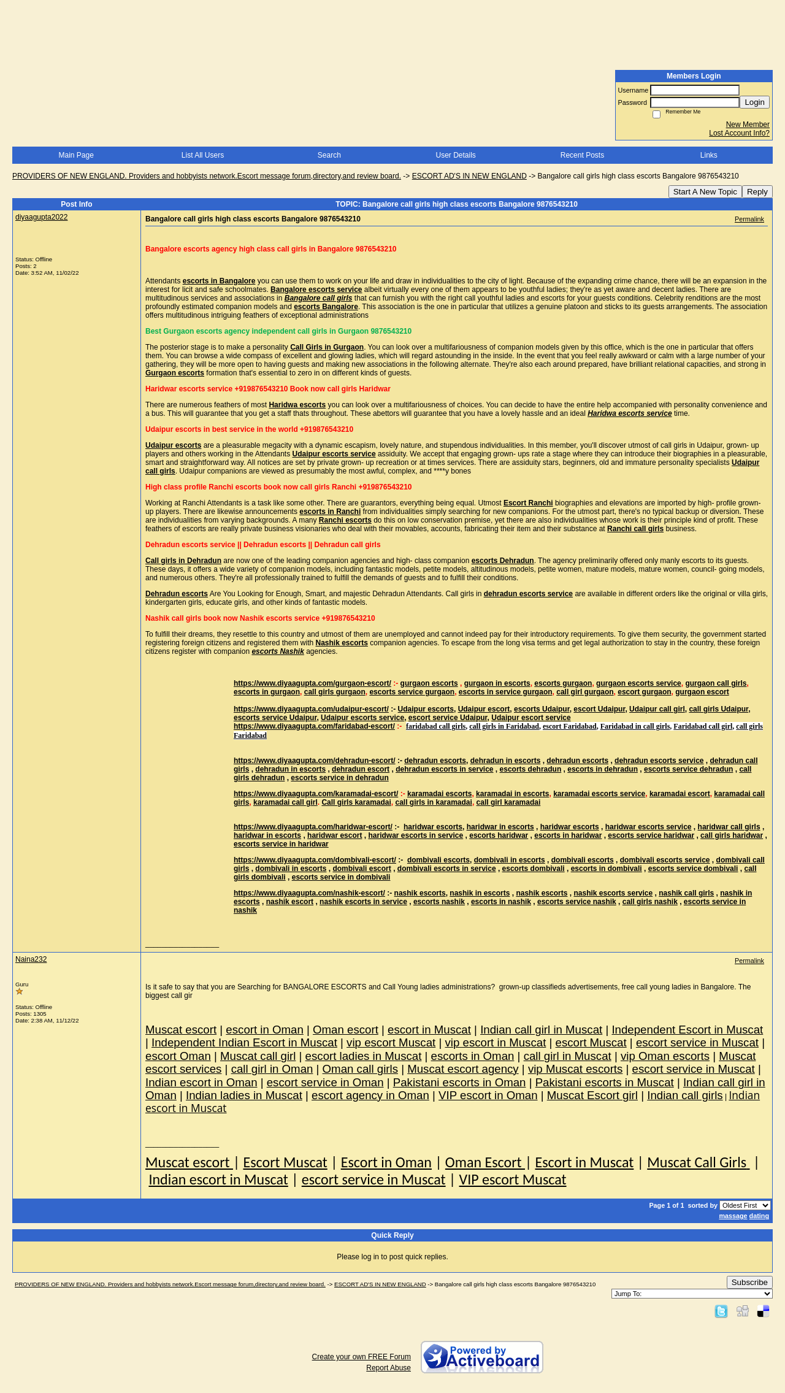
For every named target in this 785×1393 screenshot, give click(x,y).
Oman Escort (485, 1162)
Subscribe (750, 1282)
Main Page (75, 155)
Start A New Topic (705, 191)
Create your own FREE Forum (361, 1357)
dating (759, 1215)
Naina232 (31, 959)
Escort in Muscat (584, 1162)
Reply (757, 191)
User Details (455, 155)
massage (733, 1215)
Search (329, 155)
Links (709, 155)
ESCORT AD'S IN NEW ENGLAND (469, 176)
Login (755, 102)
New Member (748, 124)
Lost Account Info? (739, 133)
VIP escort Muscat (513, 1179)
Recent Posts (582, 155)
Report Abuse (388, 1368)
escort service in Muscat (374, 1179)
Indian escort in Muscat (218, 1179)
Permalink (749, 219)
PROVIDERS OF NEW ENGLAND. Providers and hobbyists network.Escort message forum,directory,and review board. (206, 176)
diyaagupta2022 (41, 217)
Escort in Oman (386, 1162)
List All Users (203, 155)
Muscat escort (189, 1162)
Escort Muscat (285, 1162)
